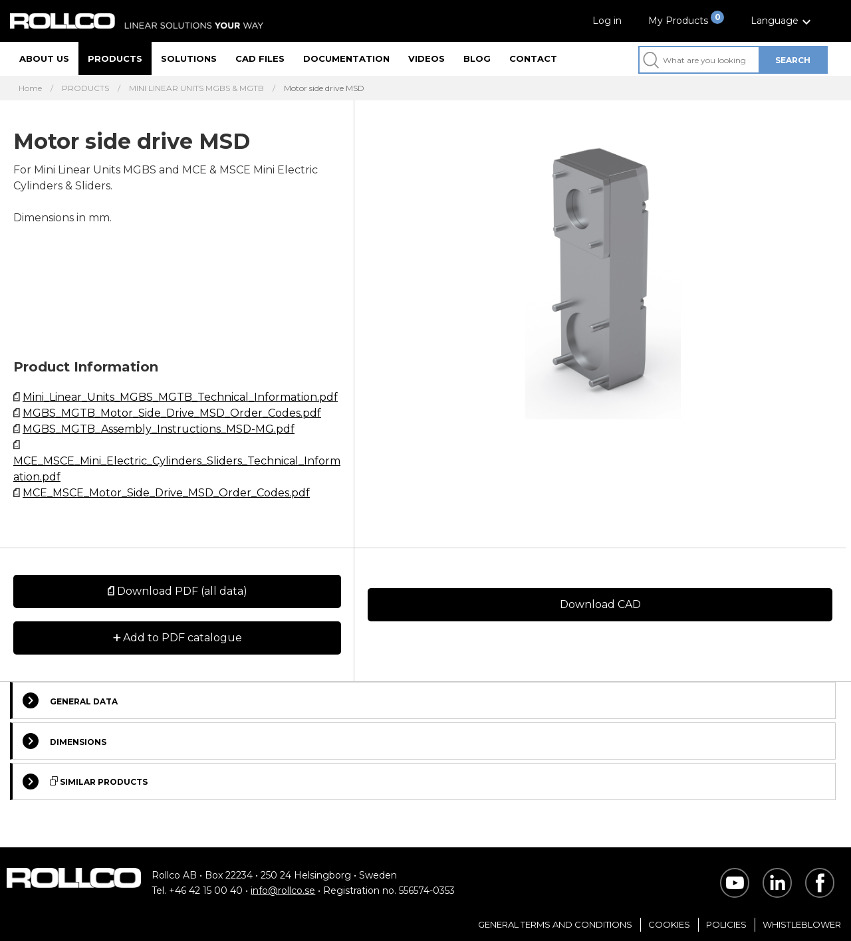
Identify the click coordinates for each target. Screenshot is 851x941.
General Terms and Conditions (555, 924)
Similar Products (85, 781)
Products (115, 58)
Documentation (346, 58)
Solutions (189, 58)
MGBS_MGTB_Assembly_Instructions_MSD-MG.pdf (159, 429)
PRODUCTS (85, 88)
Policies (726, 924)
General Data (70, 700)
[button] (782, 21)
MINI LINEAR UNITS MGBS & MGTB (196, 88)
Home (30, 88)
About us (44, 58)
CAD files (260, 58)
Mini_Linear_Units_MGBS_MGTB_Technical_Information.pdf (180, 397)
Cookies (669, 924)
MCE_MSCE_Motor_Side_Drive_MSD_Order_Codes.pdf (166, 492)
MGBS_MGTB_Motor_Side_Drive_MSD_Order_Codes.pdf (172, 413)
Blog (477, 58)
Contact (533, 58)
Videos (426, 58)
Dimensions (64, 741)
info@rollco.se (283, 890)
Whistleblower (802, 924)
